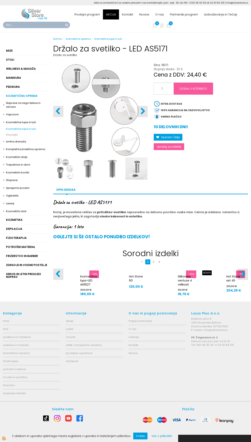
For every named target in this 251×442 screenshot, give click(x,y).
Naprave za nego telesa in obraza (23, 105)
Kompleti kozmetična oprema (25, 149)
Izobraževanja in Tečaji (220, 14)
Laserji (10, 203)
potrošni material (14, 369)
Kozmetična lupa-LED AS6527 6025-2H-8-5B (88, 284)
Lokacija (134, 337)
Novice (144, 14)
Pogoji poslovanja (140, 321)
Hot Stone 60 (136, 278)
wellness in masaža (16, 345)
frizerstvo (9, 385)
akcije (69, 321)
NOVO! (207, 272)
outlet (69, 329)
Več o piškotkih (161, 436)
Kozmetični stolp (16, 157)
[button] (142, 111)
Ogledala (12, 195)
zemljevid (72, 361)
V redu (140, 436)
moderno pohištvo (15, 377)
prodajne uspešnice (79, 353)
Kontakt (127, 14)
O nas (159, 14)
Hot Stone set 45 (233, 278)
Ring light (12, 135)
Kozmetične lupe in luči (21, 122)
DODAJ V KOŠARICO (193, 89)
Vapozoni (12, 114)
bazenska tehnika (14, 393)
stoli (5, 329)
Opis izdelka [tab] (65, 190)
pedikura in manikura (17, 337)
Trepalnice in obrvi (18, 165)
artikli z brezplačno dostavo (84, 345)
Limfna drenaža (16, 141)
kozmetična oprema (16, 353)
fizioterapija (10, 361)
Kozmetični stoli (16, 211)
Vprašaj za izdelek (169, 147)
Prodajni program (87, 14)
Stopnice (12, 180)
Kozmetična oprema (78, 39)
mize (6, 321)
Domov (57, 39)
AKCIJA (111, 14)
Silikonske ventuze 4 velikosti (185, 280)
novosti (70, 337)
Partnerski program (184, 14)
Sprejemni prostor (18, 188)
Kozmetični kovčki (17, 172)
